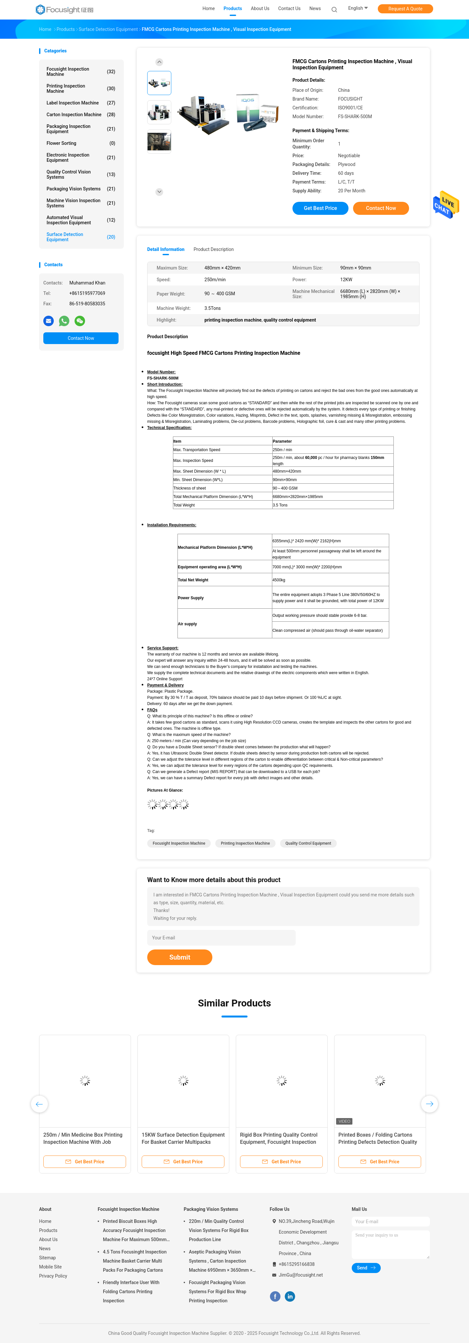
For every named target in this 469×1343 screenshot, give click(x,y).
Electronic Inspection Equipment (81, 157)
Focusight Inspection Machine (81, 71)
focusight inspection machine (179, 843)
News (44, 1248)
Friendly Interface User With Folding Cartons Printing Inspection (131, 1291)
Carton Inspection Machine (81, 114)
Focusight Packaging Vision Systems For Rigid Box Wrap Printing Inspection (217, 1291)
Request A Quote (405, 8)
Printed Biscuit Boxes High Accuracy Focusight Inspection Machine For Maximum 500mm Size (134, 1231)
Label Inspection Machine (81, 103)
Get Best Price (320, 208)
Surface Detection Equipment (81, 237)
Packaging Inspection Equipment (81, 129)
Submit (179, 957)
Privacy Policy (53, 1276)
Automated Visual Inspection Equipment (81, 220)
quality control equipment (308, 843)
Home (45, 1221)
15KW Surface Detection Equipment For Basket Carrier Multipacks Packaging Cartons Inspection (183, 1142)
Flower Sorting (81, 143)
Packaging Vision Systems (81, 189)
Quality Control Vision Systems (81, 174)
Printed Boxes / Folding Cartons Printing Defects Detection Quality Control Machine (377, 1142)
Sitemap (47, 1257)
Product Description (213, 249)
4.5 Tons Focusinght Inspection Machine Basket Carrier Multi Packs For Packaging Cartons (135, 1261)
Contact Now (81, 338)
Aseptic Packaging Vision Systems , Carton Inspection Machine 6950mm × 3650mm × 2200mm (220, 1262)
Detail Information (165, 249)
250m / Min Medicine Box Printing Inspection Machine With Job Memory (82, 1142)
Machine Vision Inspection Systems (81, 203)
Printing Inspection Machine (81, 88)
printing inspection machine (245, 843)
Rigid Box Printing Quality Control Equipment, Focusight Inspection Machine (279, 1142)
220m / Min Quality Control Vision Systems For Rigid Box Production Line (219, 1230)
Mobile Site (50, 1266)
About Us (48, 1239)
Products (48, 1230)
